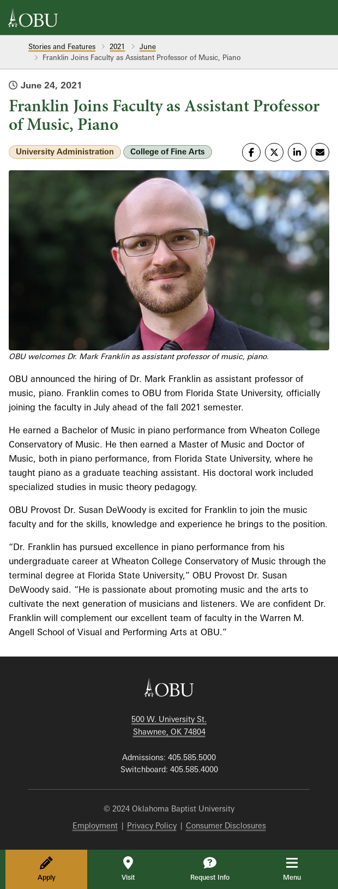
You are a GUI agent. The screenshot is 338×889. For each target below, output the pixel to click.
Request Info (210, 868)
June (148, 46)
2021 (117, 46)
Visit (128, 868)
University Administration (65, 151)
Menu (299, 868)
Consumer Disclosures (226, 825)
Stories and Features (61, 46)
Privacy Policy (152, 825)
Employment (95, 825)
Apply (47, 868)
